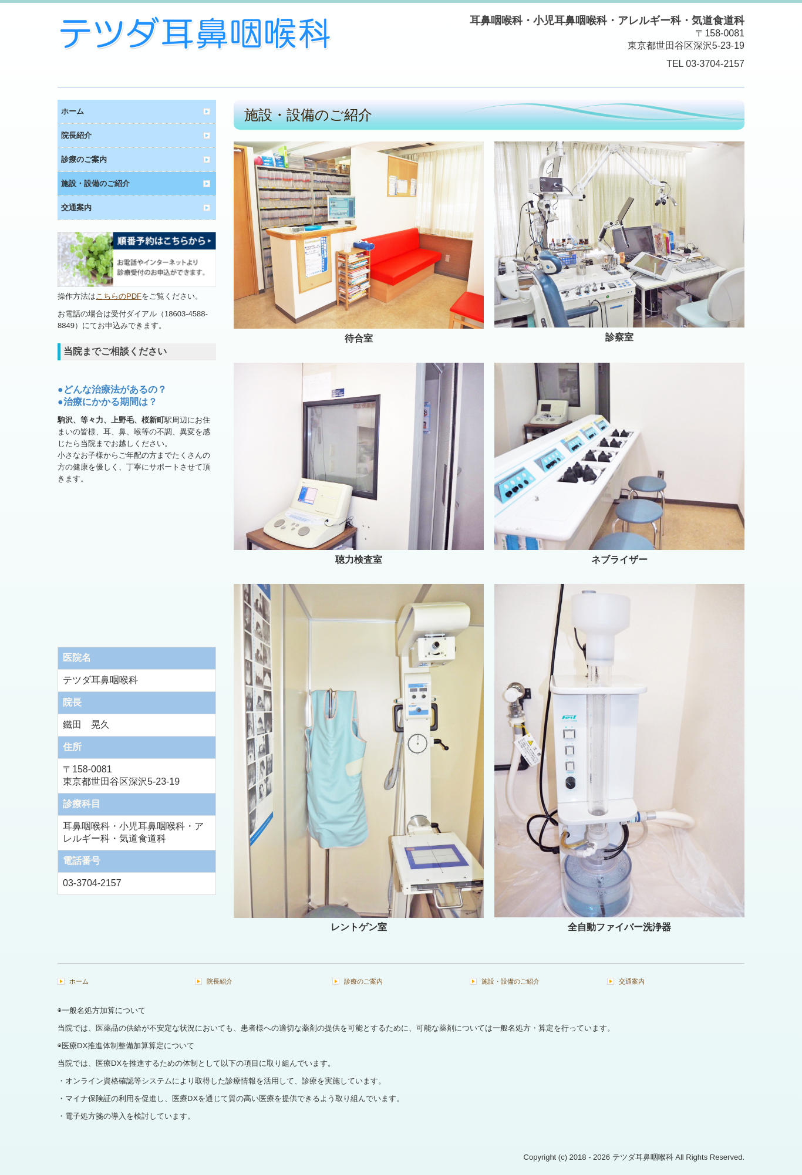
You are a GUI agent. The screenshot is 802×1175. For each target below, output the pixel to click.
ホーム (72, 111)
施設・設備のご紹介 (95, 183)
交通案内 (76, 207)
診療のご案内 (84, 159)
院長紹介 (76, 135)
